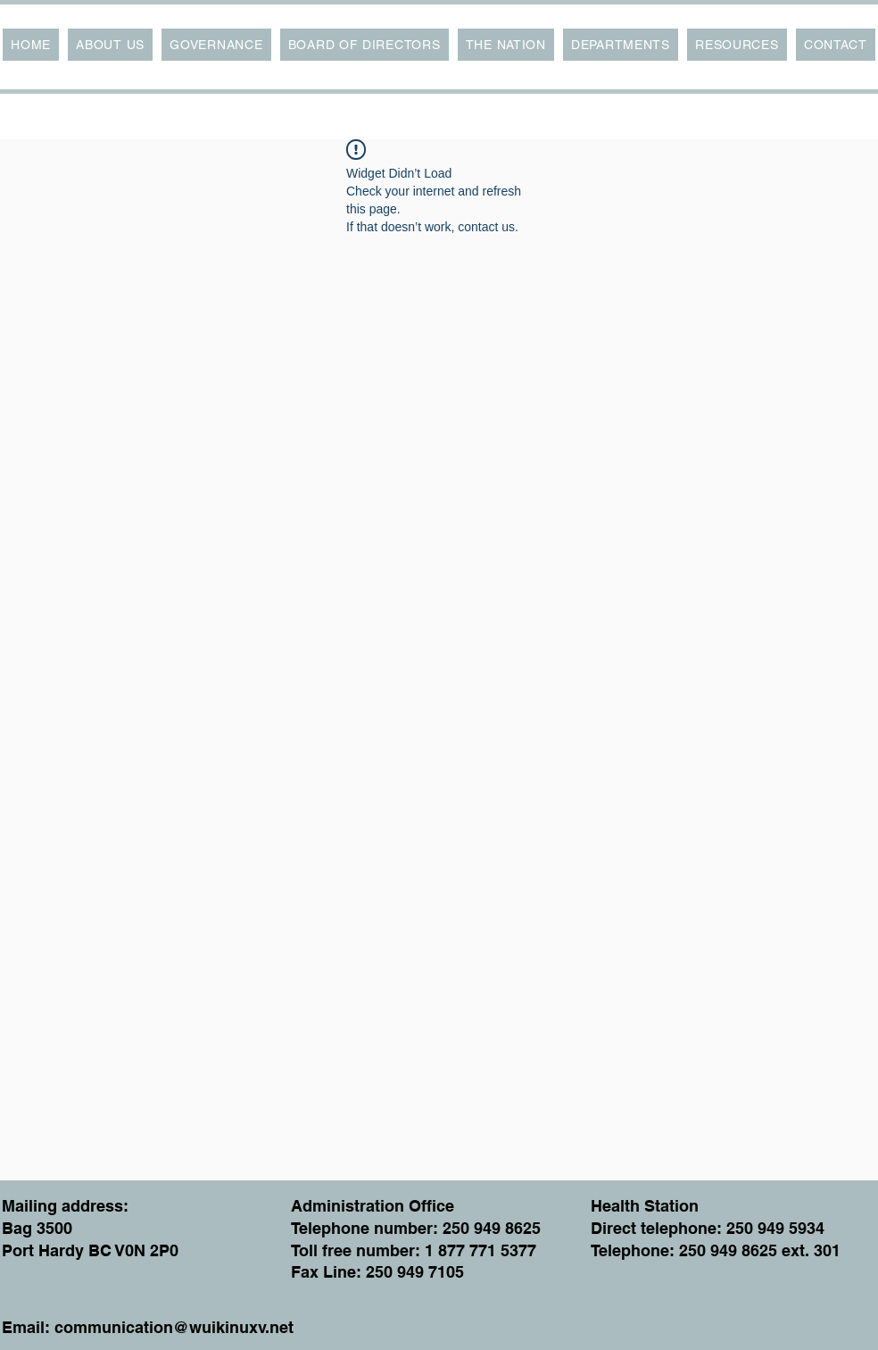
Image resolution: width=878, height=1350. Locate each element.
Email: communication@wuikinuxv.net (148, 1327)
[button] (110, 45)
